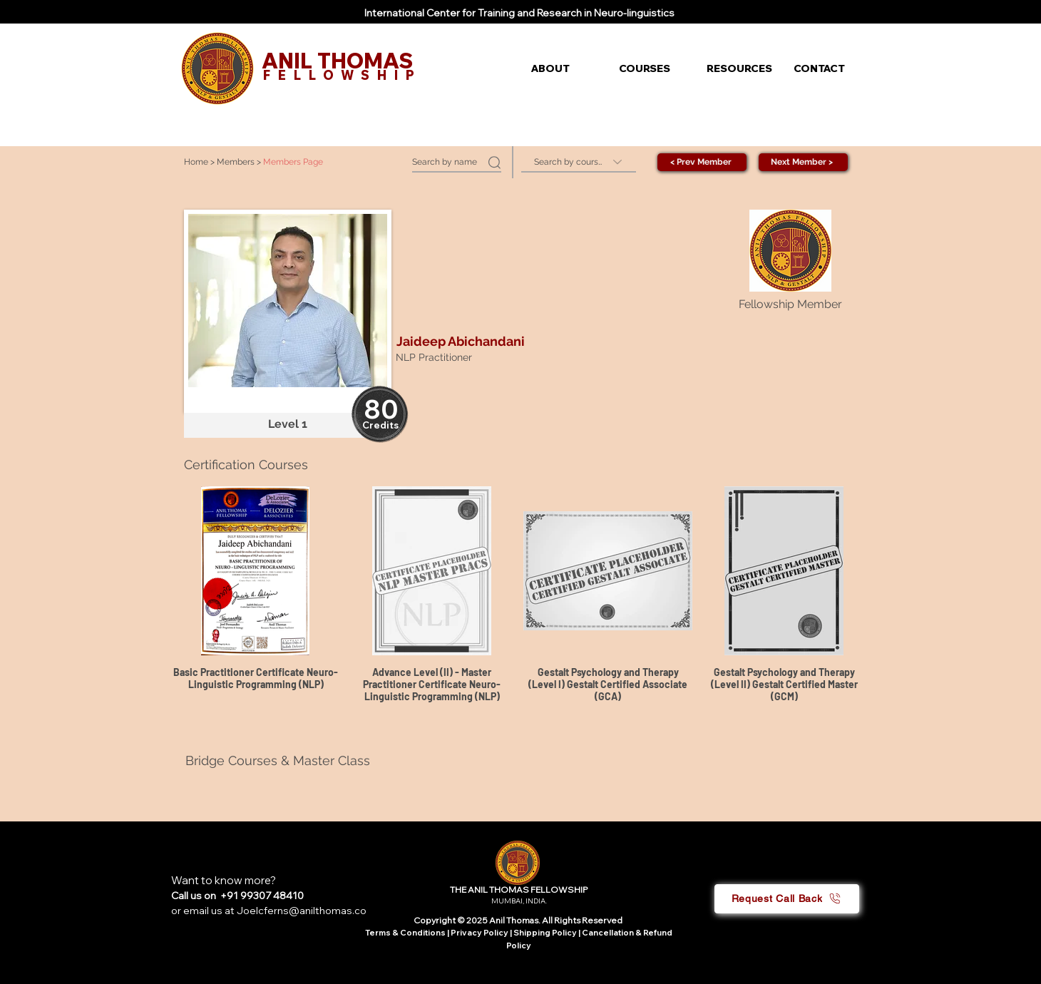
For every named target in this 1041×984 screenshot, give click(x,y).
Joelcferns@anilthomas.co (301, 910)
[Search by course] (578, 162)
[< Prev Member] (702, 162)
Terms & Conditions (405, 933)
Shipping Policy (545, 933)
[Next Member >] (803, 162)
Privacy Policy (480, 933)
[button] (564, 68)
